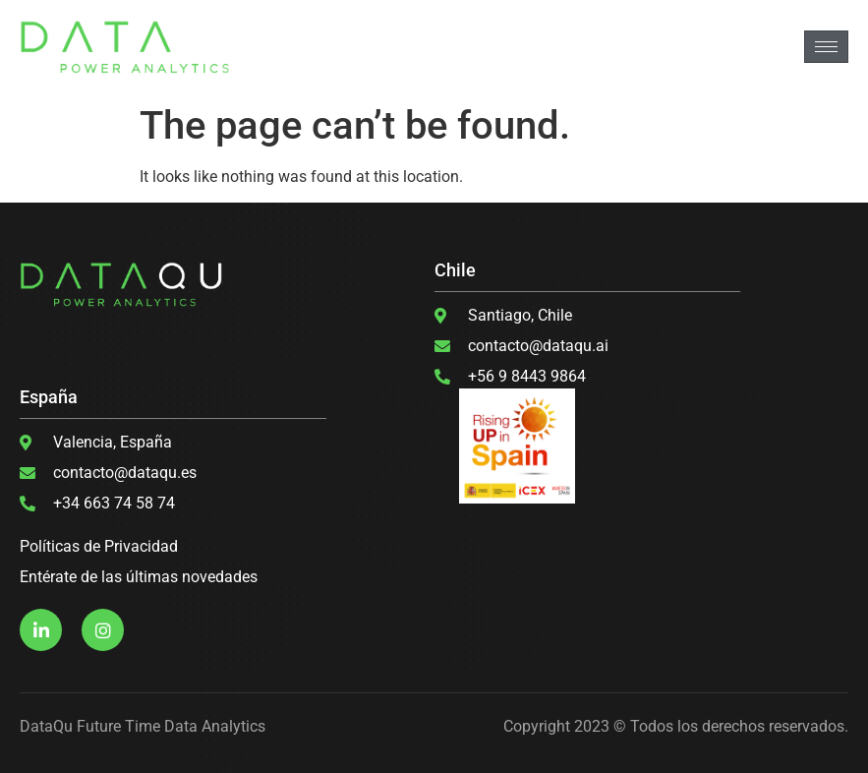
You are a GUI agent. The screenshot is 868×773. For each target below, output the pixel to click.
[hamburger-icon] (826, 46)
